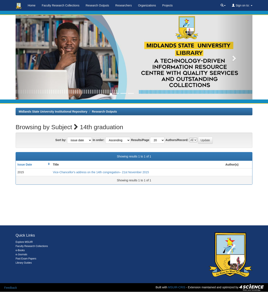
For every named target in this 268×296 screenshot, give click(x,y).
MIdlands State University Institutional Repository (53, 111)
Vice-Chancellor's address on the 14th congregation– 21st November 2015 (101, 172)
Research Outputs (97, 5)
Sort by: (60, 140)
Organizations (147, 5)
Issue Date (24, 164)
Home (32, 5)
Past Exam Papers (26, 258)
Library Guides (24, 262)
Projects (167, 5)
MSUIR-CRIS (176, 287)
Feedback (10, 287)
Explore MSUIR (24, 242)
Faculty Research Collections (60, 5)
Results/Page (140, 140)
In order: (98, 140)
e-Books (20, 250)
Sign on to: (242, 5)
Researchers (123, 5)
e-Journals (21, 254)
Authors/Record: (176, 140)
